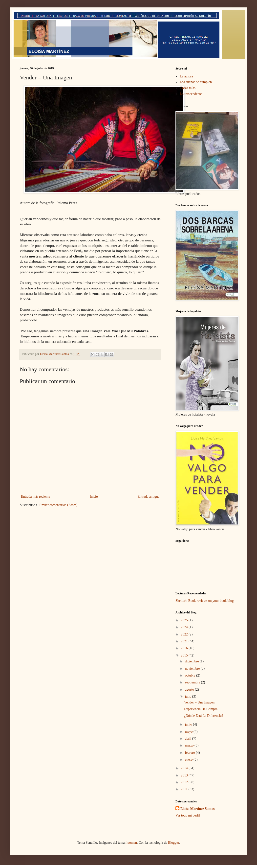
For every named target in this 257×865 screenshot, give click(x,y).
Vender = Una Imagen (199, 702)
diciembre (192, 661)
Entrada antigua (148, 496)
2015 (185, 655)
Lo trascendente (191, 94)
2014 (185, 768)
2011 (185, 789)
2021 (185, 641)
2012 (185, 782)
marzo (189, 745)
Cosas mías (187, 88)
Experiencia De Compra (200, 709)
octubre (190, 675)
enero (189, 759)
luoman (132, 842)
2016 (185, 648)
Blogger (173, 842)
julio (188, 696)
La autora (186, 76)
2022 (185, 634)
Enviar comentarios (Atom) (58, 505)
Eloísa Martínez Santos (197, 809)
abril (188, 738)
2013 (185, 775)
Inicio (94, 496)
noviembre (192, 668)
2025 (185, 620)
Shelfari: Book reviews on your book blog (204, 601)
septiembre (193, 682)
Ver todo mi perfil (187, 815)
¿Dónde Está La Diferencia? (203, 716)
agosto (190, 689)
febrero (190, 752)
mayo (189, 731)
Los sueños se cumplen (196, 82)
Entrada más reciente (35, 496)
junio (189, 724)
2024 (185, 627)
